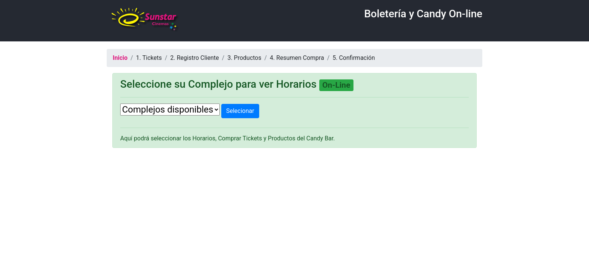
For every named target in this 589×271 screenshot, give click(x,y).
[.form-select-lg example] (170, 110)
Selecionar (240, 110)
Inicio (120, 57)
